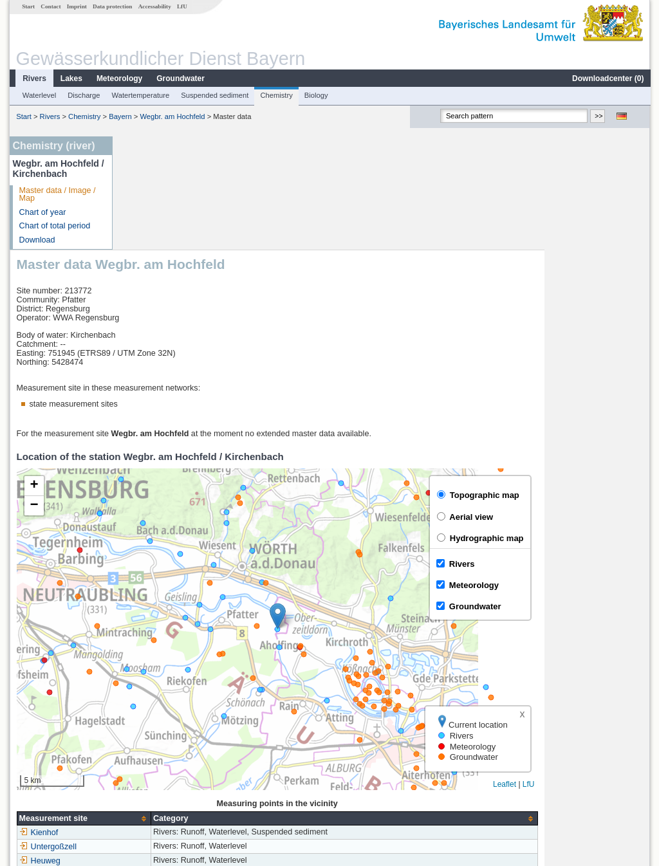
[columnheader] (189, 705)
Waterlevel (38, 95)
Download (37, 239)
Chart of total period (54, 225)
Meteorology (119, 78)
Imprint (76, 6)
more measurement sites (183, 775)
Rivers (34, 78)
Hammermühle (157, 761)
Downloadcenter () (607, 78)
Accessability (154, 6)
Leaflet (610, 671)
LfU (181, 6)
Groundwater (180, 78)
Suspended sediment (214, 95)
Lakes (71, 78)
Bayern (119, 116)
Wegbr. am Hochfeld (171, 116)
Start (27, 6)
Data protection (111, 6)
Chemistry (275, 95)
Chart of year (42, 212)
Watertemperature (140, 95)
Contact (50, 6)
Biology (316, 95)
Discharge (83, 95)
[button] (383, 503)
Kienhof (144, 719)
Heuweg (145, 747)
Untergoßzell (153, 733)
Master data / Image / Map (57, 194)
